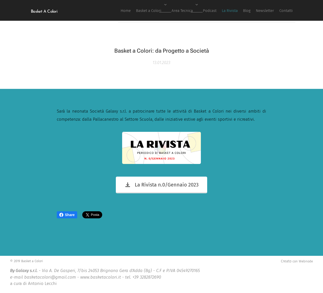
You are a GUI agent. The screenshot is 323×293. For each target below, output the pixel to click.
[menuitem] (220, 10)
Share (67, 215)
